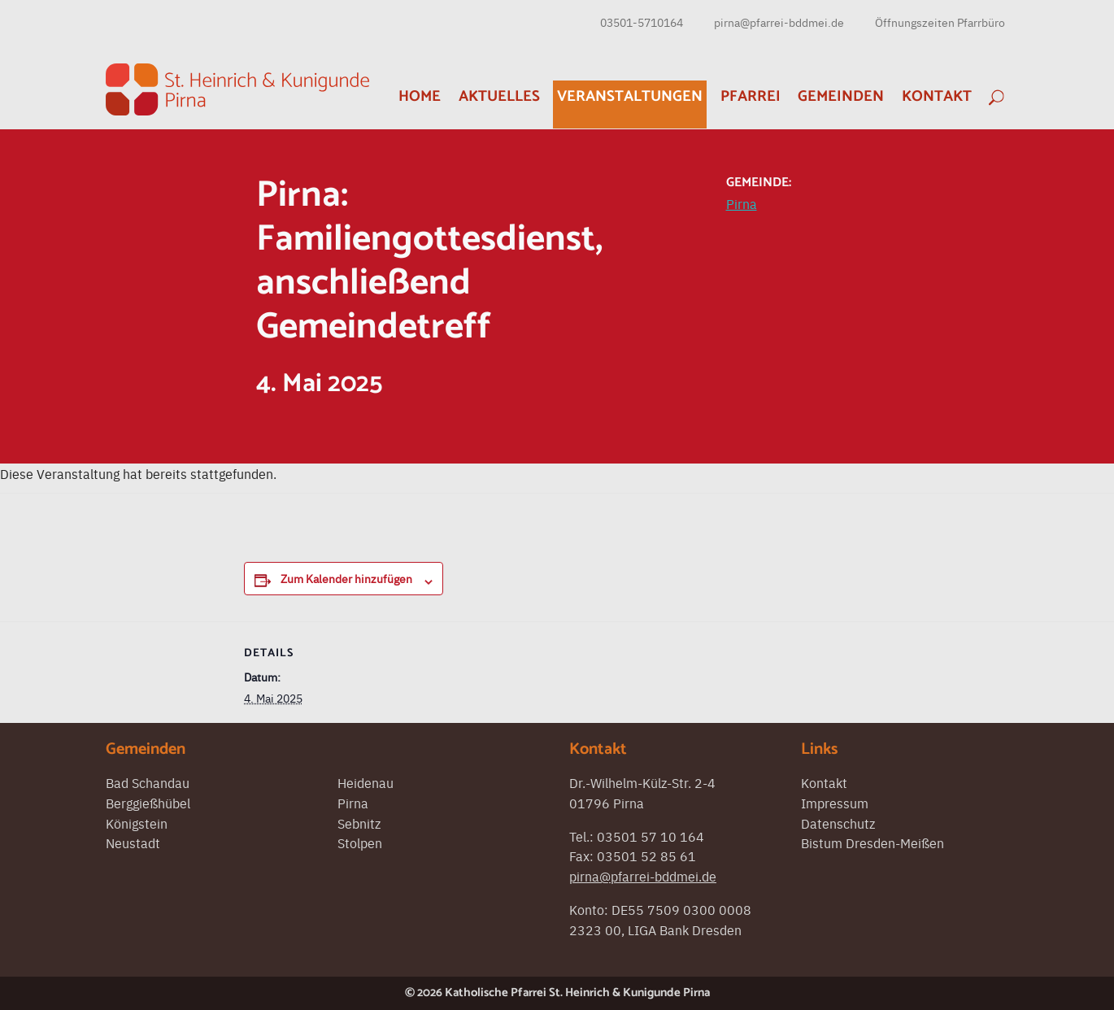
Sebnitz (359, 823)
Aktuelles (499, 96)
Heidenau (365, 782)
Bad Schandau (147, 782)
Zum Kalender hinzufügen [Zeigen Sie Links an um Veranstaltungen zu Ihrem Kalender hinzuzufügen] (346, 578)
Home (419, 96)
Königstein (137, 823)
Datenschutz (838, 823)
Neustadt (133, 842)
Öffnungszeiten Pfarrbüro (940, 22)
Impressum (834, 803)
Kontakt (937, 96)
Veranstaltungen (630, 96)
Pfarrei (750, 96)
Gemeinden (841, 96)
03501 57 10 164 (650, 836)
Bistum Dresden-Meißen (872, 842)
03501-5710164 (641, 22)
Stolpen (359, 842)
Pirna (741, 203)
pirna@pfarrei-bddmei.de (779, 22)
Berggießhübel (148, 803)
